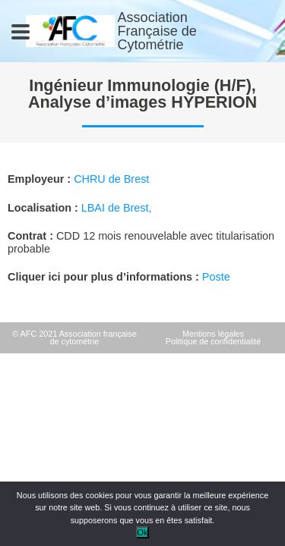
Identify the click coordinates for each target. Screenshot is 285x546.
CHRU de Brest (111, 179)
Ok (143, 532)
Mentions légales (213, 333)
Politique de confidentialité (213, 341)
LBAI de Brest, (116, 208)
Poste (216, 277)
